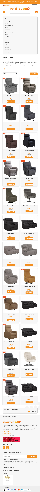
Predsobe (7, 47)
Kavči (6, 27)
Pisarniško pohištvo (9, 49)
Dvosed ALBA (29, 260)
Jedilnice (7, 42)
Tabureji (7, 38)
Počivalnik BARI (29, 95)
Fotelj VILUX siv (11, 369)
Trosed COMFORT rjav (29, 341)
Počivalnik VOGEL (11, 397)
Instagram (7, 448)
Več (4, 68)
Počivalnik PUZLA (29, 178)
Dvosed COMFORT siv (29, 397)
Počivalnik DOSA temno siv (29, 123)
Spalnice (7, 44)
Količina (4, 73)
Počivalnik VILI (10, 95)
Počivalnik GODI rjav (11, 150)
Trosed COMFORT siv (29, 314)
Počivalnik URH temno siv (29, 205)
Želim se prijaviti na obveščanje (10, 459)
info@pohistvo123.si (8, 433)
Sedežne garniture (9, 25)
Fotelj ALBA (11, 286)
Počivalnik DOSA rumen (29, 286)
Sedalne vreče (8, 23)
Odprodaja (7, 52)
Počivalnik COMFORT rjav (11, 233)
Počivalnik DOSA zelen (11, 205)
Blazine (6, 39)
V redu (32, 456)
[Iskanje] (20, 12)
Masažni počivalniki (9, 32)
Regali (6, 34)
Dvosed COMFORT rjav (29, 233)
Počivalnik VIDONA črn (29, 150)
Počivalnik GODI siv (10, 123)
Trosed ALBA (11, 260)
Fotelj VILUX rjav (11, 314)
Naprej (34, 411)
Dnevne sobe (7, 21)
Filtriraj (34, 73)
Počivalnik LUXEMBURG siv (11, 178)
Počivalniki (7, 30)
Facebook (4, 448)
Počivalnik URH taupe (29, 369)
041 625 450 (6, 431)
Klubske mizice (8, 29)
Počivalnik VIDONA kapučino (11, 341)
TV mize (7, 36)
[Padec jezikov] (6, 5)
